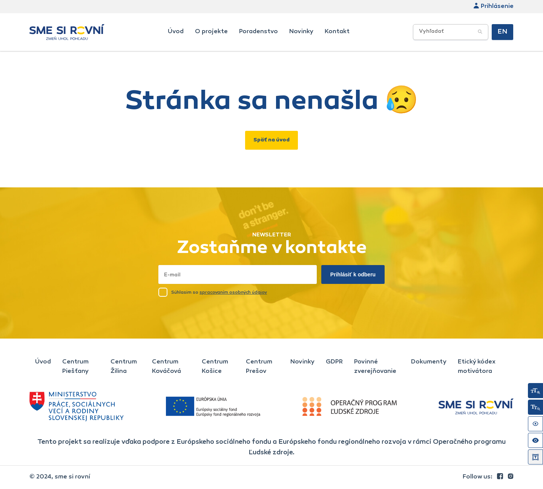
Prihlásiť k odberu (353, 274)
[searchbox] (463, 32)
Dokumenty (428, 362)
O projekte (211, 32)
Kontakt (337, 32)
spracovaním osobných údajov (233, 292)
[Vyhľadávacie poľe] (450, 32)
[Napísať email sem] (237, 274)
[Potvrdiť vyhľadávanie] (480, 32)
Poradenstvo (258, 32)
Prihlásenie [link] (493, 6)
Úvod (176, 32)
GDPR (334, 362)
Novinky (301, 32)
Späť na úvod (271, 140)
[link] (501, 477)
